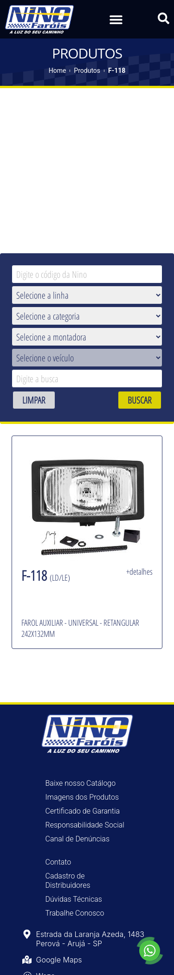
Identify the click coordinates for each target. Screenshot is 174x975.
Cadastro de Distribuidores (67, 880)
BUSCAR (140, 399)
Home (57, 69)
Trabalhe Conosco (74, 912)
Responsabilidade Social (84, 824)
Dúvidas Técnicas (73, 898)
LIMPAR (33, 399)
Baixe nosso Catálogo (80, 782)
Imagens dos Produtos (82, 796)
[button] (116, 19)
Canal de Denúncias (77, 838)
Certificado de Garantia (82, 810)
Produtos (87, 69)
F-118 (116, 69)
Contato (58, 861)
